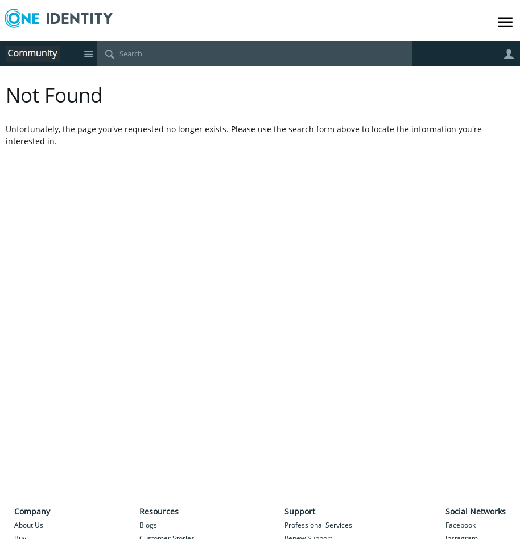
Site (88, 53)
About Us (28, 525)
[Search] (254, 53)
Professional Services (318, 525)
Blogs (148, 525)
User (508, 54)
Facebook (460, 525)
